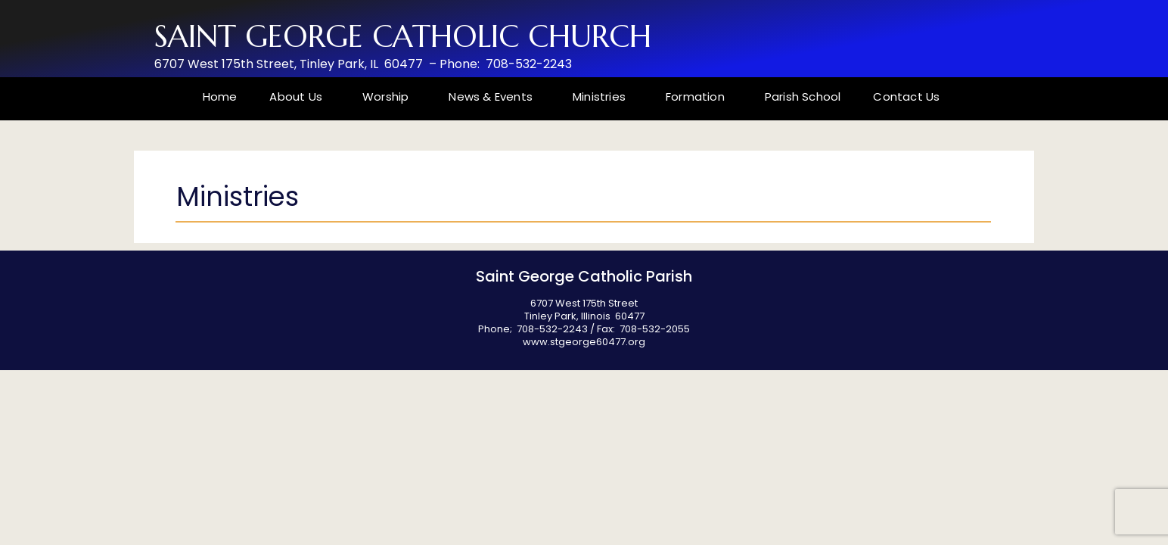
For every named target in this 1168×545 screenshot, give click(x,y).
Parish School (803, 96)
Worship (389, 96)
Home (220, 96)
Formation (699, 96)
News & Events (494, 96)
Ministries (603, 96)
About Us (299, 96)
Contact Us (906, 96)
